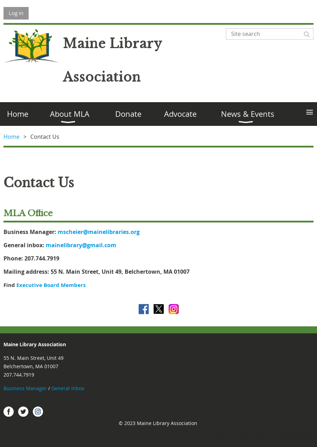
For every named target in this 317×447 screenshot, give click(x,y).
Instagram (38, 411)
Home (11, 137)
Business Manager (25, 388)
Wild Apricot (252, 438)
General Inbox (68, 388)
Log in (16, 12)
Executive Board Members (51, 285)
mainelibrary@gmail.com (81, 245)
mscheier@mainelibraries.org (99, 232)
